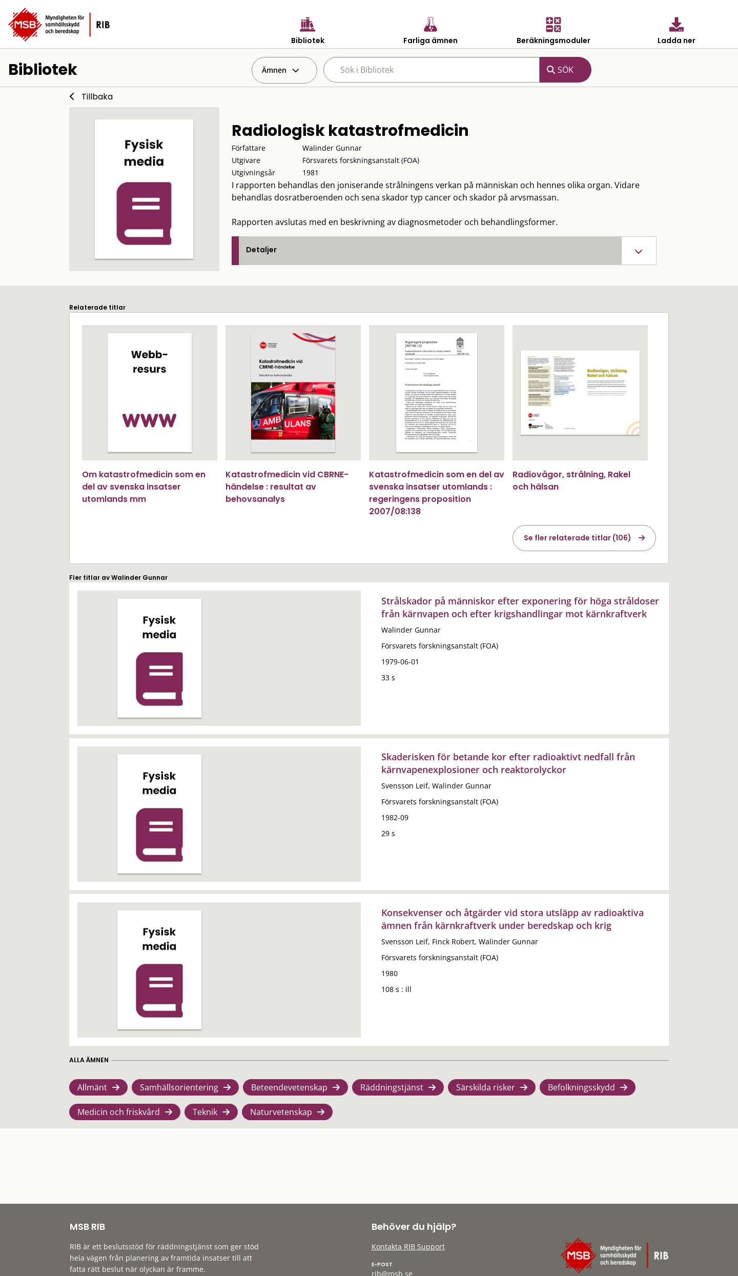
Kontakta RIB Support (408, 1246)
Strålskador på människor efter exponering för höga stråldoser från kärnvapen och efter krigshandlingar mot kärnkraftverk (520, 607)
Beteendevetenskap (289, 1087)
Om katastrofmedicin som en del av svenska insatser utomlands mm (144, 487)
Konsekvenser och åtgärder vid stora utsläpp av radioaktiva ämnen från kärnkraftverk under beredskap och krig (512, 918)
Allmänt (92, 1087)
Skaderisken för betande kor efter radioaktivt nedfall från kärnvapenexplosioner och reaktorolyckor (508, 763)
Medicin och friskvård (118, 1112)
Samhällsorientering (179, 1087)
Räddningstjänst (391, 1087)
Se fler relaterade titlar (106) (577, 538)
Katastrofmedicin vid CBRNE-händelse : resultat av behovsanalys (286, 487)
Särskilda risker (485, 1087)
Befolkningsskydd (581, 1087)
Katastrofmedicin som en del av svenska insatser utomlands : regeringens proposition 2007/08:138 (436, 493)
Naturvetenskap (281, 1112)
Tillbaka (97, 97)
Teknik (205, 1112)
